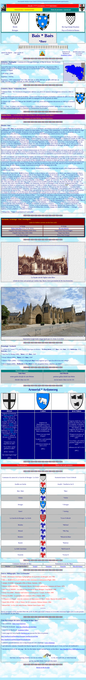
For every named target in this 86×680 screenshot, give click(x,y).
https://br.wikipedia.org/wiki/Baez (26, 627)
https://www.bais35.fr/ (19, 623)
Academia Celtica (66, 55)
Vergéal (35, 566)
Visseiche (63, 566)
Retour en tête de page (43, 667)
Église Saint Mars (16, 228)
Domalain (49, 566)
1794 (31, 212)
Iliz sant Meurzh (64, 228)
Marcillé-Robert (77, 566)
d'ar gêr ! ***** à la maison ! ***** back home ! (42, 6)
